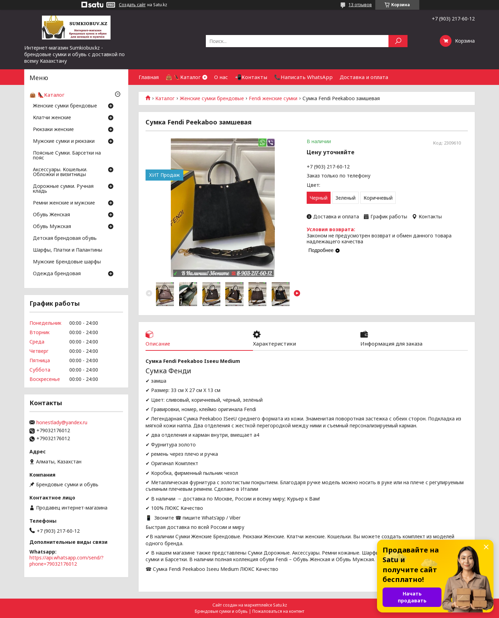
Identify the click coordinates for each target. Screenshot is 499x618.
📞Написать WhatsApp (303, 76)
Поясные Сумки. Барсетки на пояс (67, 155)
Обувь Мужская (52, 226)
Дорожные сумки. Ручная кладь (63, 189)
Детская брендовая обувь (65, 238)
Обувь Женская (51, 215)
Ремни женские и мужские (64, 203)
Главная (149, 76)
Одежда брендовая (57, 274)
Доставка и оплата (364, 76)
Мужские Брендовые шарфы (67, 262)
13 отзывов (360, 5)
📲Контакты (251, 76)
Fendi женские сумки (273, 98)
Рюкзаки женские (53, 129)
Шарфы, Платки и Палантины (67, 250)
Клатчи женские (52, 118)
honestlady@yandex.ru (61, 422)
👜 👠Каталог (183, 76)
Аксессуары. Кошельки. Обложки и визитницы (60, 172)
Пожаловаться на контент (278, 611)
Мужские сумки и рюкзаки (64, 141)
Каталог (165, 98)
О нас (221, 76)
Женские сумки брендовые (212, 98)
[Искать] (398, 41)
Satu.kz (280, 605)
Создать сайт (132, 4)
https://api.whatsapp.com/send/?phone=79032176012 (66, 560)
